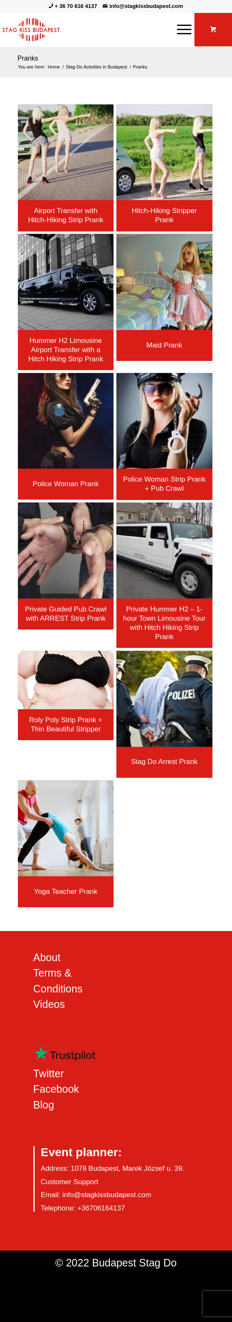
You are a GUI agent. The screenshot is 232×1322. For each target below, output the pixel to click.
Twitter (48, 1073)
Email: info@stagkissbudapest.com (96, 1195)
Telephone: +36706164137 (83, 1208)
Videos (49, 1004)
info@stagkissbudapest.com (146, 6)
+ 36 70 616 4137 (76, 6)
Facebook (56, 1089)
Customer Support (69, 1182)
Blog (43, 1105)
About (47, 957)
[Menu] (180, 29)
